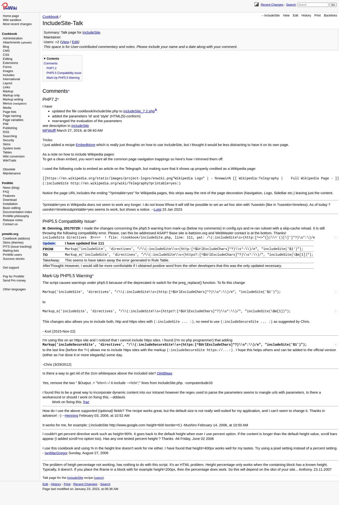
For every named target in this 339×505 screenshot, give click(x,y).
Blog (6, 46)
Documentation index (17, 212)
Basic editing (12, 208)
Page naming (12, 116)
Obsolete (9, 169)
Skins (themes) (13, 242)
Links (6, 87)
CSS (6, 55)
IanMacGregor (56, 451)
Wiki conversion (14, 156)
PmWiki (7, 183)
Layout (7, 83)
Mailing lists (11, 250)
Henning (71, 414)
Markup (8, 91)
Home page (11, 16)
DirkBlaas (164, 372)
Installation (10, 204)
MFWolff (49, 130)
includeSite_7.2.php (139, 111)
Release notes (13, 220)
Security (8, 140)
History (306, 15)
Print (317, 15)
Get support (11, 267)
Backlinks (330, 15)
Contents (53, 58)
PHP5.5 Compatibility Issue (64, 73)
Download (10, 200)
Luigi (157, 209)
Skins (7, 144)
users (99, 476)
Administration (12, 38)
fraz (86, 400)
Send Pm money (14, 280)
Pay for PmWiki (13, 276)
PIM (5, 124)
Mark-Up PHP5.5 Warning (63, 77)
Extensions (10, 63)
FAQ (6, 191)
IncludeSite (91, 32)
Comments (51, 63)
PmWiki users (12, 254)
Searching (10, 136)
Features (9, 196)
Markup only (11, 95)
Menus (14, 103)
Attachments (17, 42)
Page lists (9, 112)
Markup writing (13, 99)
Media (7, 107)
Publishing (10, 128)
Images (8, 71)
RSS (6, 132)
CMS (6, 50)
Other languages (14, 289)
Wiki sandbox (12, 20)
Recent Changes (272, 4)
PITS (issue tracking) (17, 246)
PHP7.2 (51, 68)
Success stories (14, 258)
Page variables (13, 120)
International (11, 79)
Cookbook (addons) (16, 238)
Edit (295, 15)
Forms (7, 67)
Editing (7, 59)
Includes (8, 75)
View (286, 15)
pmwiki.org (10, 234)
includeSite (80, 126)
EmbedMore (85, 145)
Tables (7, 152)
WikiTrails (9, 160)
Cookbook (9, 34)
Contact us (10, 224)
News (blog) (11, 187)
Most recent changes (17, 24)
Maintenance (12, 173)
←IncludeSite (270, 15)
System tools (12, 148)
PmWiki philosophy (16, 216)
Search (291, 4)
